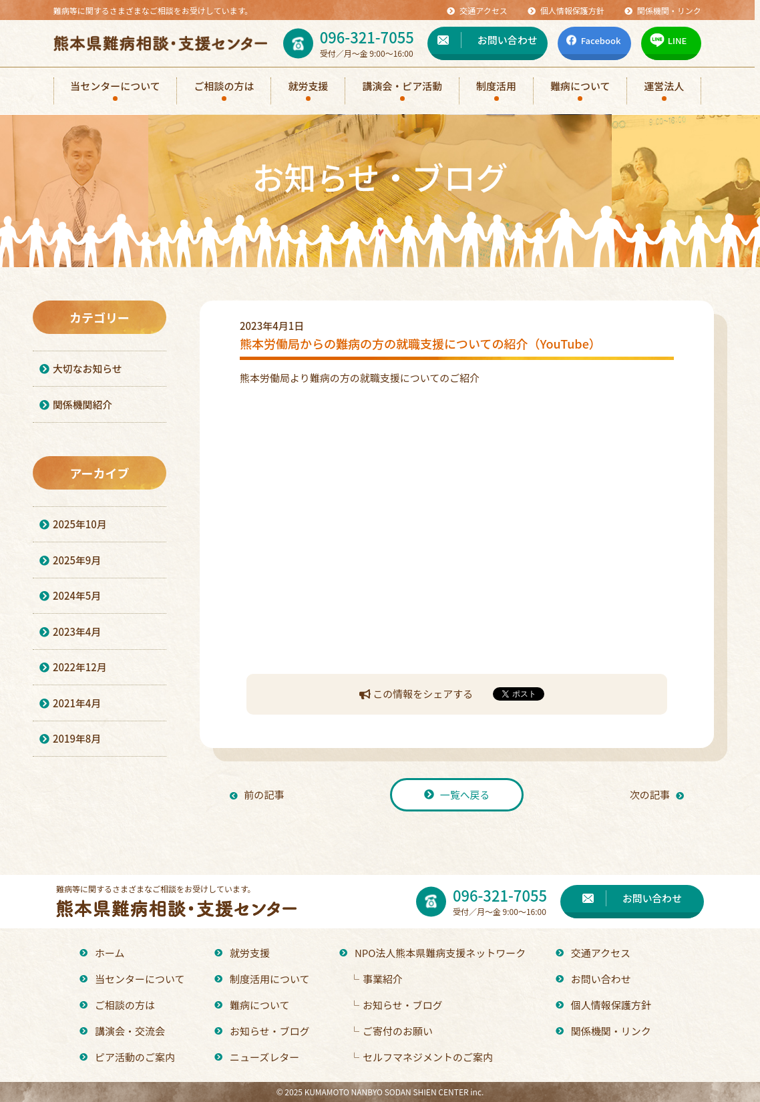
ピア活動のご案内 (127, 1057)
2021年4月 (70, 710)
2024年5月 (70, 600)
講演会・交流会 (122, 1031)
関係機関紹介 (76, 406)
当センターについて (132, 979)
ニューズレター (256, 1057)
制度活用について (262, 979)
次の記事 (656, 794)
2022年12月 (73, 674)
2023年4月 (70, 637)
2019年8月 (70, 747)
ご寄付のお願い (391, 1031)
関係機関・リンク (603, 1031)
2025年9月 (70, 563)
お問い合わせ (593, 979)
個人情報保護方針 (603, 1005)
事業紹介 (376, 979)
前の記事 (257, 794)
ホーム (102, 953)
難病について (252, 1005)
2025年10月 (73, 527)
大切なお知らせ (81, 369)
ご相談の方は (117, 1005)
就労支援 (242, 953)
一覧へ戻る (456, 794)
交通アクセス (593, 953)
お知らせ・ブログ (262, 1031)
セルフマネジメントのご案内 (421, 1057)
